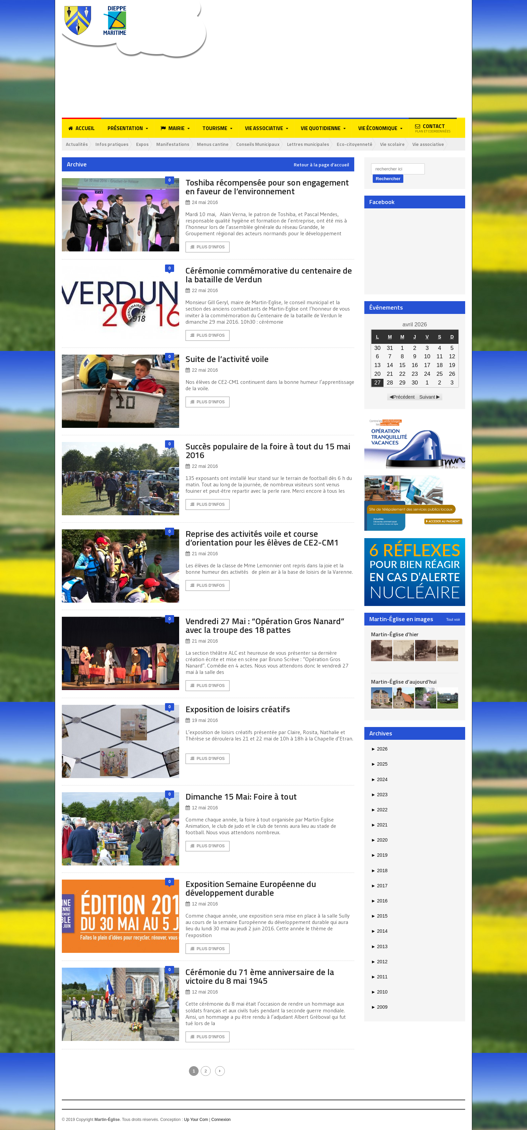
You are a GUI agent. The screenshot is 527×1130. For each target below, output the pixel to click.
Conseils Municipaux (259, 144)
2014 (379, 931)
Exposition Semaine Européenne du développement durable (252, 888)
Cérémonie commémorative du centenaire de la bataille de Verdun (265, 275)
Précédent (404, 397)
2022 (379, 809)
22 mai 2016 (202, 290)
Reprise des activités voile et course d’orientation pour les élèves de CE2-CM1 (263, 538)
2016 (379, 900)
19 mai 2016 (202, 720)
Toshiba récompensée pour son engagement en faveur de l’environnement (269, 187)
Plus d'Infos (207, 247)
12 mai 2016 (202, 808)
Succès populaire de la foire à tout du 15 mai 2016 (262, 451)
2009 (379, 1007)
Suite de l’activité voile (229, 359)
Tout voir (453, 619)
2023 (379, 794)
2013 (379, 946)
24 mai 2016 (202, 202)
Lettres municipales (310, 144)
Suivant (427, 397)
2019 (379, 855)
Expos (143, 144)
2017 (379, 885)
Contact (432, 128)
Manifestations (174, 144)
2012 (379, 961)
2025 (379, 764)
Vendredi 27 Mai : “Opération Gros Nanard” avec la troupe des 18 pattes (266, 626)
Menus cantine (214, 144)
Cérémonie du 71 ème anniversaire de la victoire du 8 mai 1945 (261, 977)
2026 (379, 749)
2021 (379, 825)
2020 (379, 840)
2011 (379, 976)
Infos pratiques (112, 144)
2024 (379, 779)
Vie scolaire (396, 144)
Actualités (77, 144)
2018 (379, 870)
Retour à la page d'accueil (321, 164)
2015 (379, 916)
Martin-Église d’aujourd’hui (404, 682)
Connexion (221, 1120)
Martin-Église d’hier (394, 634)
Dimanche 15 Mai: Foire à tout (242, 796)
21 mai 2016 (202, 554)
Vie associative (432, 144)
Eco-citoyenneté (358, 144)
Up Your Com (196, 1120)
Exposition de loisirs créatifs (239, 709)
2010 (379, 992)
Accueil (81, 128)
